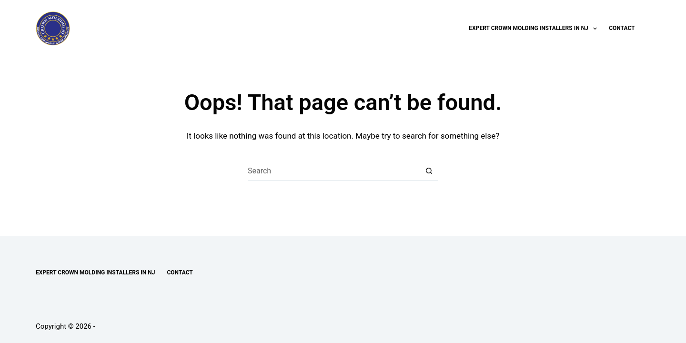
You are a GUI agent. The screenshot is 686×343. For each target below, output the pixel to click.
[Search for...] (333, 171)
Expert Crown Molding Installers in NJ (535, 28)
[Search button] (428, 171)
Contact (622, 28)
